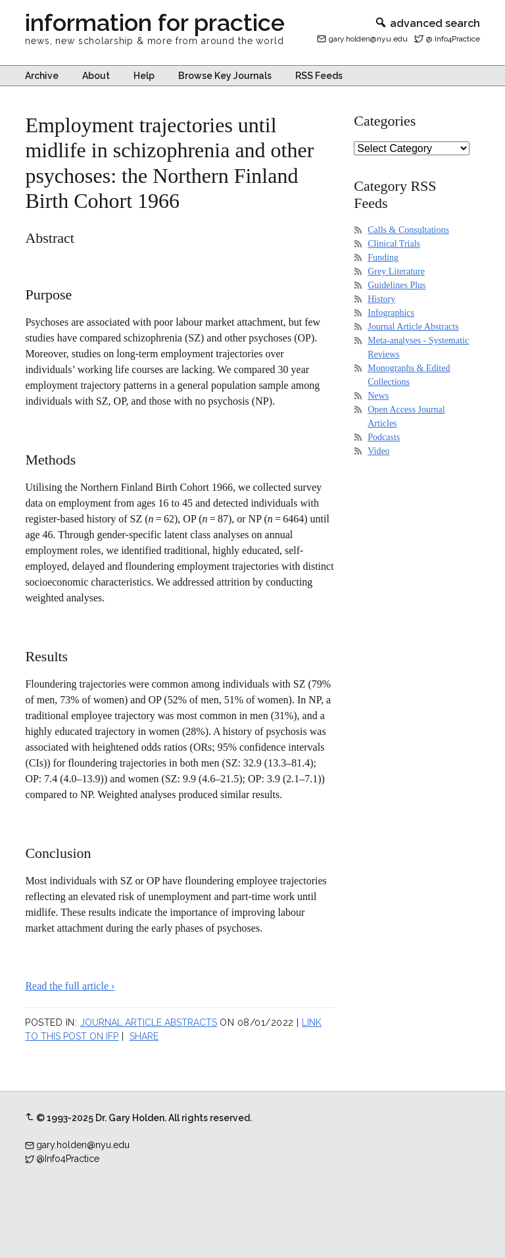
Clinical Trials (394, 244)
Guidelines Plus (396, 285)
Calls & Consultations (408, 230)
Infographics (391, 313)
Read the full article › (69, 986)
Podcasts (384, 437)
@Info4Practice (67, 1158)
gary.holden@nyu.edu (368, 38)
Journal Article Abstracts (148, 1022)
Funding (383, 258)
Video (378, 451)
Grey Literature (396, 271)
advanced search (427, 23)
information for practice (155, 22)
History (381, 299)
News (378, 396)
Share (144, 1036)
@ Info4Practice (453, 38)
